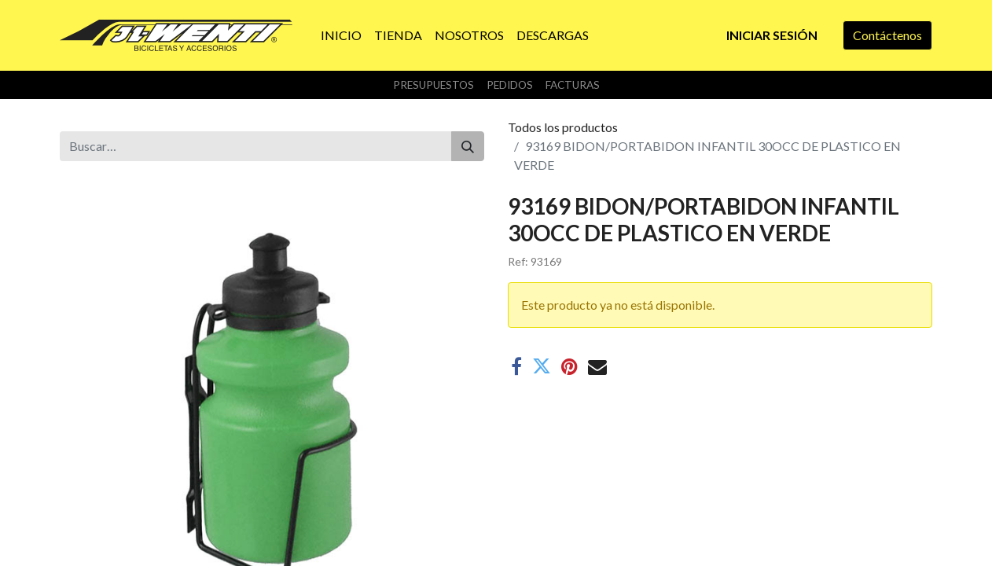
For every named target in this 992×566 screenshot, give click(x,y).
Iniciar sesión (771, 35)
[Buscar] (467, 146)
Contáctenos (887, 35)
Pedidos (510, 85)
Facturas (573, 85)
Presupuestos (433, 85)
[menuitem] (341, 35)
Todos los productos (563, 126)
